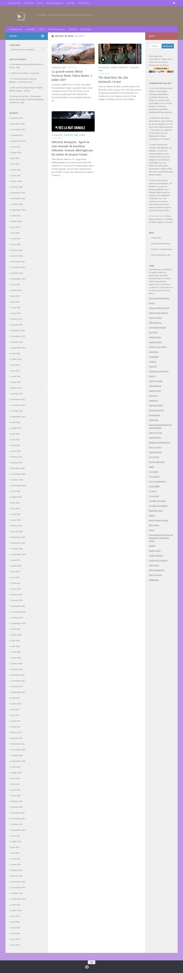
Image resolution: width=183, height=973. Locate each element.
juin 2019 (15, 572)
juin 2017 (15, 709)
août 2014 (15, 905)
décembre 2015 (18, 813)
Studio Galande (156, 555)
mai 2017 (15, 715)
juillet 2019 (16, 566)
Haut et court (155, 447)
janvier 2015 (17, 876)
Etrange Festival (156, 410)
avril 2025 (15, 170)
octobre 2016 (17, 755)
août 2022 (15, 353)
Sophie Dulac (155, 551)
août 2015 (15, 836)
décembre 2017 (18, 675)
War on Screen (155, 575)
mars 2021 (16, 451)
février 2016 (16, 801)
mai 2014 (15, 922)
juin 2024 (15, 227)
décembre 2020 (18, 468)
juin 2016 (15, 778)
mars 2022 (16, 382)
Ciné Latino (83, 3)
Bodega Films (155, 337)
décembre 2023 (18, 262)
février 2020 (16, 526)
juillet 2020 (16, 497)
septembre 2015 (18, 830)
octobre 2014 (17, 893)
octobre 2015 (17, 824)
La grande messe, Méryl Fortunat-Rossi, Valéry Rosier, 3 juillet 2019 (72, 75)
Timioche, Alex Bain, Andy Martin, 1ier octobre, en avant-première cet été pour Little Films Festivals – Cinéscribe (161, 124)
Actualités (28, 3)
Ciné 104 (152, 366)
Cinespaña (153, 357)
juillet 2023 (16, 290)
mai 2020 (15, 508)
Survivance (154, 565)
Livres (40, 3)
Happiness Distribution (159, 442)
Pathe (151, 530)
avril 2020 (15, 514)
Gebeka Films (155, 438)
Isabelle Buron (155, 452)
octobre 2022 (17, 342)
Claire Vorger (155, 391)
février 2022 (16, 388)
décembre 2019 (18, 537)
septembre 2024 (18, 210)
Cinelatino (153, 352)
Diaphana (153, 400)
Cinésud (152, 361)
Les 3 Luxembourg (157, 481)
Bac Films (153, 332)
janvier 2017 (17, 738)
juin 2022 (15, 365)
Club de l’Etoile (156, 381)
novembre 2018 (18, 612)
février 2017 (16, 732)
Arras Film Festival (157, 327)
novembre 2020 (18, 474)
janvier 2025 (17, 187)
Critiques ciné (13, 3)
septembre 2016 (18, 761)
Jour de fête (154, 457)
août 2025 (15, 147)
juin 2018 (15, 640)
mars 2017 (16, 727)
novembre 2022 (18, 336)
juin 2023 (15, 296)
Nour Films (154, 525)
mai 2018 (15, 646)
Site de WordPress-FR (160, 255)
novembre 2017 (18, 681)
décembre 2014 (18, 882)
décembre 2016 (18, 744)
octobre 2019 (17, 549)
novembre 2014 (18, 887)
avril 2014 (15, 928)
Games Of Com (155, 433)
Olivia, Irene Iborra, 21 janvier (25, 73)
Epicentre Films (156, 405)
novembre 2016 (18, 750)
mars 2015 (16, 864)
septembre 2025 (18, 141)
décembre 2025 (18, 124)
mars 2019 (16, 589)
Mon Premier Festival (158, 520)
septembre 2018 (18, 623)
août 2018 (15, 629)
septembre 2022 (18, 348)
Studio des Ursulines (158, 560)
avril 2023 (15, 307)
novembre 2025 (18, 129)
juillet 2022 (16, 359)
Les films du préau (157, 501)
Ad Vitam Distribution (159, 298)
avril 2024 (15, 239)
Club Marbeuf (155, 386)
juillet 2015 (16, 841)
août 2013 (15, 933)
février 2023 (16, 319)
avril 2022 (15, 376)
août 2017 (15, 698)
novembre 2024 (18, 198)
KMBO (151, 467)
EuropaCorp (154, 415)
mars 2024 (16, 244)
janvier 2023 (17, 325)
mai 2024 (15, 233)
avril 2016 (15, 790)
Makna (152, 515)
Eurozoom (153, 420)
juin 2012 (15, 945)
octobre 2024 (17, 204)
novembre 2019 (18, 543)
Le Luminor (154, 476)
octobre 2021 (17, 411)
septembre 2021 (18, 417)
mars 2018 (16, 658)
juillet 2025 (16, 152)
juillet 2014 (16, 910)
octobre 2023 (17, 273)
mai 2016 (15, 784)
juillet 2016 (16, 773)
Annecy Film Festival (158, 313)
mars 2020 (16, 520)
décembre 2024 (18, 193)
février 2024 (16, 250)
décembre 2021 (18, 399)
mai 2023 (15, 302)
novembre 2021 (18, 405)
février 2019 (16, 595)
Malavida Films (156, 511)
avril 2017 (15, 721)
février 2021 (16, 457)
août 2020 (15, 491)
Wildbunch (154, 580)
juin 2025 (15, 158)
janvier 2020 (17, 531)
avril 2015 (15, 859)
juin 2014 (15, 916)
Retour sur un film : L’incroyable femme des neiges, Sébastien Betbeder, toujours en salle (26, 99)
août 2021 (15, 422)
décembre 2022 (18, 330)
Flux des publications (161, 243)
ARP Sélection (155, 323)
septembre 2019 (18, 554)
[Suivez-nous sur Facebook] (42, 36)
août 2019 (15, 560)
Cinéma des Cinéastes (159, 371)
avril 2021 (15, 445)
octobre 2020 (17, 480)
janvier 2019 (17, 600)
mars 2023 (16, 313)
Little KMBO (154, 486)
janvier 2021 (17, 462)
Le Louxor (153, 472)
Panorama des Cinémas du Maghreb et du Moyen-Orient (161, 538)
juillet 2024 (16, 221)
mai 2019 (15, 577)
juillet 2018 (16, 635)
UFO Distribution (156, 570)
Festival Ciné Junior (158, 347)
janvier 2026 (17, 118)
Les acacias (154, 496)
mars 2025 (16, 175)
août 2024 (15, 216)
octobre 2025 (17, 135)
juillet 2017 (16, 704)
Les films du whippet (158, 506)
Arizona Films (155, 318)
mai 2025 (15, 164)
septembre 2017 (18, 692)
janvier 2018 (17, 669)
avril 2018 (15, 652)
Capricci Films (155, 342)
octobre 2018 (17, 618)
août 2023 (15, 284)
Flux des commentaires (161, 249)
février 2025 (16, 181)
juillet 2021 (16, 428)
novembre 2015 (18, 818)
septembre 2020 (18, 485)
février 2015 (16, 870)
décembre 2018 (18, 606)
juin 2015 (15, 847)
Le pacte (152, 491)
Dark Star (153, 396)
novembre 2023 (18, 267)
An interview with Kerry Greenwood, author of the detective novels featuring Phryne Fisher (161, 169)
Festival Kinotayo (157, 462)
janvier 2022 (17, 394)
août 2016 (15, 767)
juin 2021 (15, 434)
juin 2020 (15, 503)
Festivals (71, 3)
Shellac (152, 546)
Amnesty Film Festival (159, 308)
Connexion (156, 238)
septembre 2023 (18, 279)
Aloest (152, 303)
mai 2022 (15, 371)
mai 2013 (15, 939)
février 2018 (16, 663)
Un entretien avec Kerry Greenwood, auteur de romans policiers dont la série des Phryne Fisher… (160, 204)
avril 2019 (15, 583)
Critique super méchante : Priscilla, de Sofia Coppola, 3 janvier (161, 219)
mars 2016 (16, 796)
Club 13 (152, 376)
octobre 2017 (17, 686)
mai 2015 (15, 853)
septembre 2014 (18, 899)
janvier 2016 (17, 807)
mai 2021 (15, 440)
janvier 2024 (17, 256)
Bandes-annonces (54, 3)
